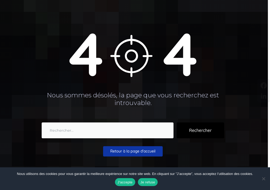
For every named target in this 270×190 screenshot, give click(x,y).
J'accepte (125, 182)
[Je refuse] (263, 178)
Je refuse (148, 182)
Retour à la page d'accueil (132, 151)
